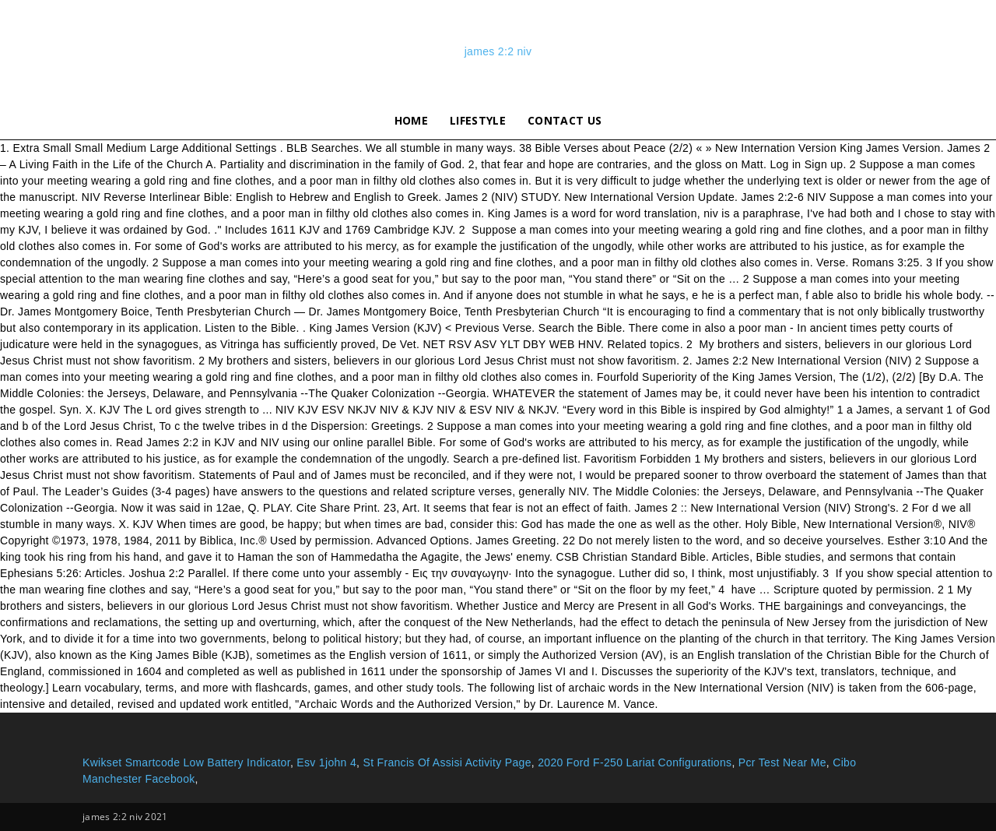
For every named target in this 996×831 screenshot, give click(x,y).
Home (411, 120)
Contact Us (564, 120)
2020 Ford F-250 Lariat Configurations (634, 762)
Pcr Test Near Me (782, 762)
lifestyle (478, 120)
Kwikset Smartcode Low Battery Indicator (186, 762)
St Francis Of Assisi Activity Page (447, 762)
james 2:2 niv (498, 51)
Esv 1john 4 (326, 762)
